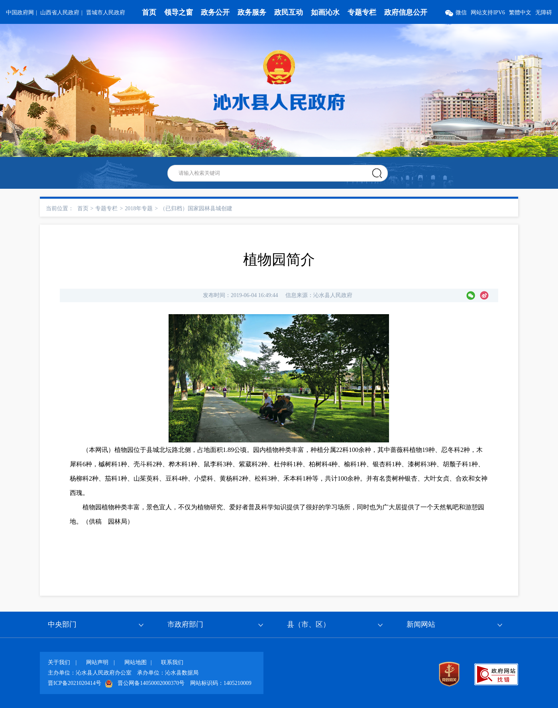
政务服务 (252, 12)
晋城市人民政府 (105, 13)
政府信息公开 (405, 12)
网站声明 (97, 662)
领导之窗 (178, 12)
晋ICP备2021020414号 (74, 683)
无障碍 (543, 13)
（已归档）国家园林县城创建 (196, 208)
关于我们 (59, 662)
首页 (149, 12)
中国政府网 (20, 13)
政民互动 (288, 12)
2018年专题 (139, 208)
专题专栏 (362, 12)
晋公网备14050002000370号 (151, 683)
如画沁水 (325, 12)
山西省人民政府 (59, 13)
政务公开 (215, 12)
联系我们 (172, 662)
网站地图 (135, 662)
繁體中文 (520, 13)
